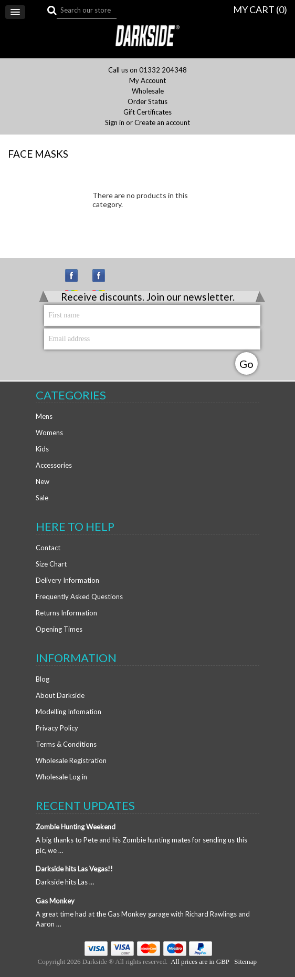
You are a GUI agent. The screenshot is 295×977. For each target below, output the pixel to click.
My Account (147, 81)
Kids (42, 449)
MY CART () (260, 9)
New (42, 481)
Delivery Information (67, 580)
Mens (44, 416)
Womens (49, 432)
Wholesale (148, 91)
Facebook (103, 280)
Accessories (54, 465)
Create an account (162, 123)
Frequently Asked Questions (79, 596)
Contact (48, 547)
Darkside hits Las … (65, 882)
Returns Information (66, 613)
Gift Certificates (147, 112)
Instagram (76, 280)
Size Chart (51, 564)
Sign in (114, 123)
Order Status (147, 102)
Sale (42, 497)
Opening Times (59, 629)
